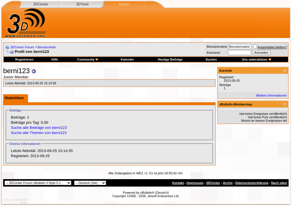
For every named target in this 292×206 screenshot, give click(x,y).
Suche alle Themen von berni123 (38, 133)
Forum (124, 4)
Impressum (195, 183)
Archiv (227, 183)
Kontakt (178, 183)
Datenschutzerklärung (251, 183)
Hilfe (54, 59)
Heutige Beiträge (170, 59)
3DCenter (40, 4)
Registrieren (24, 59)
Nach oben (279, 183)
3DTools (82, 4)
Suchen (211, 59)
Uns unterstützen (256, 59)
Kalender (127, 59)
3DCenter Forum (22, 47)
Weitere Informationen (271, 95)
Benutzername (217, 46)
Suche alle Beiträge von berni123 (39, 127)
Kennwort (213, 52)
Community (88, 59)
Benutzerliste (47, 47)
